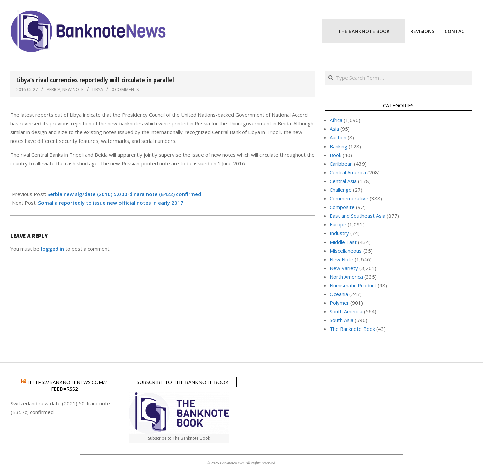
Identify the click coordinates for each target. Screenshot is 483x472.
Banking (338, 146)
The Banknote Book (352, 328)
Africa (53, 89)
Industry (339, 233)
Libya (97, 89)
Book (335, 155)
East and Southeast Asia (357, 215)
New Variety (344, 268)
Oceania (339, 294)
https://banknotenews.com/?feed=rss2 (67, 385)
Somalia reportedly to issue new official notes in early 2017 (110, 202)
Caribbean (341, 163)
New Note (73, 89)
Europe (338, 224)
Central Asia (343, 181)
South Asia (341, 320)
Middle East (343, 242)
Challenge (341, 189)
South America (346, 311)
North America (346, 276)
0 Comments (125, 89)
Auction (338, 137)
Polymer (339, 302)
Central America (348, 172)
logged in (52, 248)
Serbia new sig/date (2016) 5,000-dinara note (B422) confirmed (124, 194)
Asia (334, 128)
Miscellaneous (346, 250)
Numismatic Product (353, 285)
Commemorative (349, 198)
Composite (342, 207)
